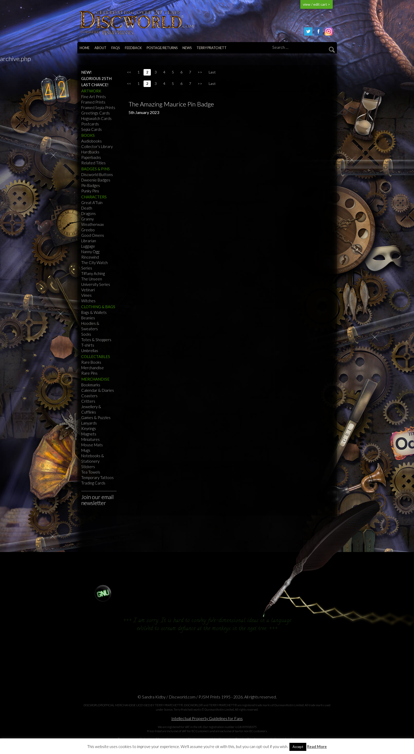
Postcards (90, 124)
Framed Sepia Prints (98, 107)
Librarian (88, 240)
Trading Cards (93, 483)
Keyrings (88, 428)
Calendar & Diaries (97, 390)
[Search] (302, 47)
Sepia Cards (91, 129)
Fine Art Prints (93, 96)
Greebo (88, 229)
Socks (86, 334)
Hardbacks (90, 152)
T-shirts (87, 345)
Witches (88, 300)
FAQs (115, 48)
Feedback (133, 48)
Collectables (95, 356)
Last (212, 72)
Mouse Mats (92, 444)
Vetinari (88, 289)
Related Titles (93, 162)
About (100, 48)
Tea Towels (90, 472)
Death (86, 208)
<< (129, 72)
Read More (317, 747)
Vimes (86, 295)
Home (85, 48)
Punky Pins (90, 190)
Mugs (85, 450)
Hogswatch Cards (96, 118)
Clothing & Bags (98, 306)
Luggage (88, 246)
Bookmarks (90, 384)
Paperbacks (91, 157)
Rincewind (90, 257)
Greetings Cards (95, 113)
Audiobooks (91, 141)
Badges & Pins (95, 168)
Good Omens (92, 235)
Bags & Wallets (94, 312)
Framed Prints (93, 102)
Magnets (88, 434)
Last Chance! (94, 84)
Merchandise (92, 367)
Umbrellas (89, 350)
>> (200, 72)
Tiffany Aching (93, 273)
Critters (88, 401)
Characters (94, 196)
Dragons (88, 213)
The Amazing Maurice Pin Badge (171, 104)
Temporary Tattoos (97, 477)
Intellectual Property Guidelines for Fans (207, 718)
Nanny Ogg (90, 251)
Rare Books (91, 362)
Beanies (88, 317)
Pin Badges (90, 185)
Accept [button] (298, 747)
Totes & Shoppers (96, 339)
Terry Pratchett (211, 48)
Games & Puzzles (96, 417)
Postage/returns (162, 48)
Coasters (89, 395)
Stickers (88, 466)
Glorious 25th (96, 78)
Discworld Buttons (97, 174)
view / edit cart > (316, 4)
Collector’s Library (97, 146)
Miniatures (90, 439)
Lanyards (89, 423)
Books (88, 135)
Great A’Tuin (92, 202)
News (187, 48)
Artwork (91, 91)
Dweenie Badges (95, 180)
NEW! (86, 72)
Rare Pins (89, 373)
